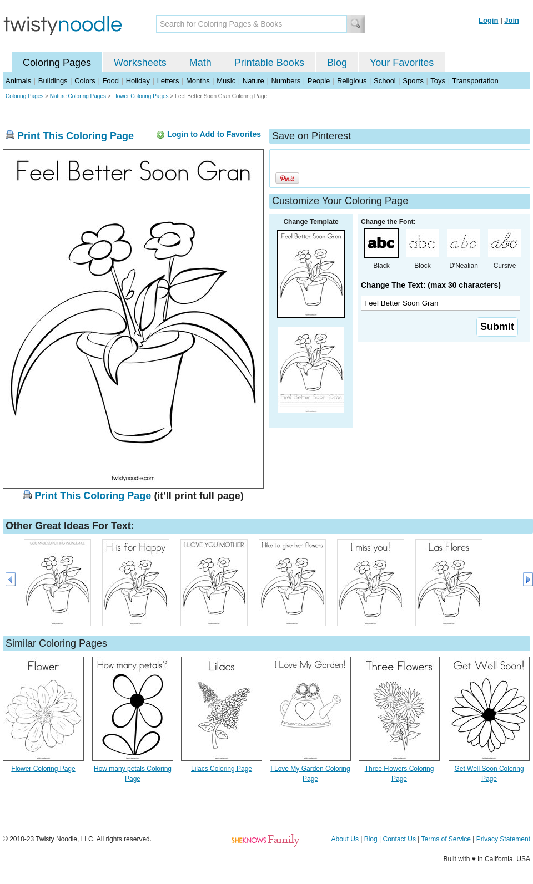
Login (488, 20)
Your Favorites (402, 62)
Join (511, 20)
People (319, 81)
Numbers (285, 81)
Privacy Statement (503, 839)
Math (200, 62)
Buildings (53, 81)
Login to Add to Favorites (214, 134)
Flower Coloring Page (43, 769)
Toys (437, 81)
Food (110, 81)
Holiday (138, 81)
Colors (84, 81)
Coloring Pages (57, 62)
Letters (168, 81)
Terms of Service (445, 839)
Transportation (475, 81)
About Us (345, 839)
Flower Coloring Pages (140, 96)
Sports (413, 81)
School (385, 81)
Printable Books (269, 62)
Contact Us (399, 839)
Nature (253, 81)
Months (198, 81)
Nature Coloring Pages (78, 96)
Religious (351, 81)
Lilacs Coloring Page (221, 769)
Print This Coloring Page (75, 135)
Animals (18, 81)
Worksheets (140, 62)
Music (226, 81)
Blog (337, 62)
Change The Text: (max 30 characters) (431, 285)
